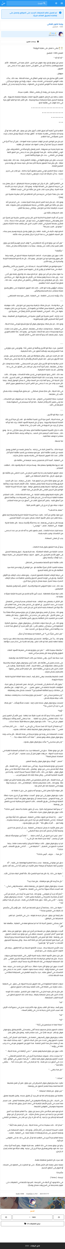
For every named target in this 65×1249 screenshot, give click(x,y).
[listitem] (32, 34)
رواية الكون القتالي (55, 24)
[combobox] (26, 3)
